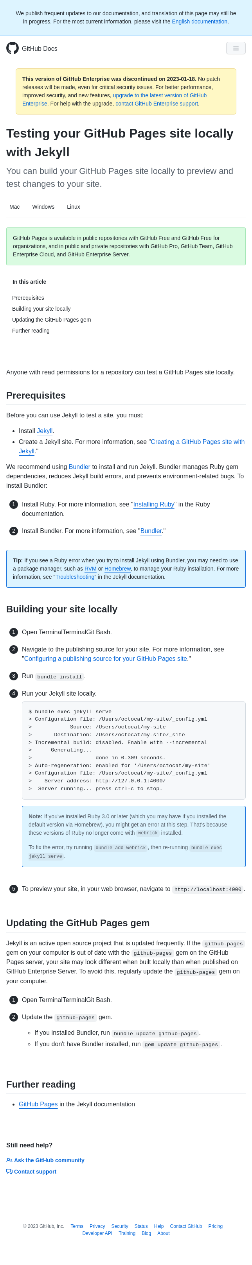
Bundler (79, 466)
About (163, 1233)
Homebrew (117, 568)
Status (141, 1226)
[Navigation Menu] (236, 48)
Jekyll (44, 431)
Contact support (31, 1171)
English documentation (199, 21)
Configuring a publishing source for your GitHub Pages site (105, 658)
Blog (146, 1233)
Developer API (97, 1233)
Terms (76, 1226)
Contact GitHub (186, 1226)
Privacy (97, 1226)
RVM (91, 568)
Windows (43, 207)
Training (127, 1233)
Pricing (216, 1226)
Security (119, 1226)
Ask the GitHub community (45, 1160)
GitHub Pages (38, 1104)
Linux (73, 207)
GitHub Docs (40, 48)
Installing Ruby (154, 504)
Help (159, 1226)
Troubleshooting (74, 577)
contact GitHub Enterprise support (156, 103)
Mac (14, 207)
